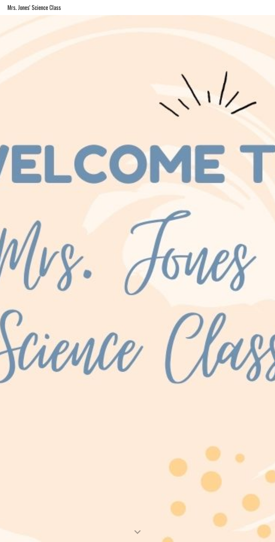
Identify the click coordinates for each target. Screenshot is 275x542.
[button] (137, 532)
